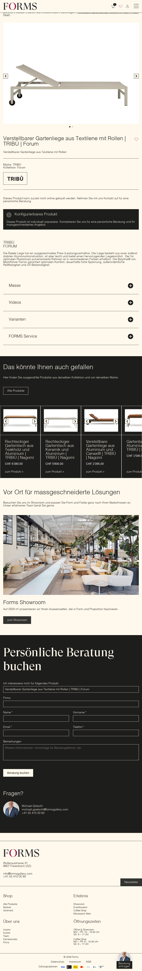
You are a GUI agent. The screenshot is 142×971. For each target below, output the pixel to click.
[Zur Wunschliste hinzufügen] (136, 139)
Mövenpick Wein (82, 914)
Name (8, 712)
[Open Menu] (136, 6)
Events (6, 933)
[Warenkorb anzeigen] (113, 6)
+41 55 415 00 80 (33, 813)
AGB (88, 962)
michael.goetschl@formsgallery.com (45, 809)
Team (6, 936)
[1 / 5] (101, 420)
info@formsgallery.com (17, 873)
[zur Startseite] (20, 6)
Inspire (6, 930)
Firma (6, 698)
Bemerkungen (12, 741)
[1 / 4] (20, 420)
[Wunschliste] (120, 6)
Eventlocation (80, 907)
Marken (7, 907)
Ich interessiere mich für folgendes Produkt (30, 683)
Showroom (79, 904)
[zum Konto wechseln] (127, 6)
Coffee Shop (79, 910)
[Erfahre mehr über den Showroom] (17, 620)
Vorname (79, 712)
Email (7, 727)
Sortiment (8, 910)
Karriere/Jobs (10, 939)
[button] (136, 76)
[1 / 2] (71, 73)
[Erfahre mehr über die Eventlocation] (131, 882)
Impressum (75, 962)
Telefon (78, 727)
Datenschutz (57, 962)
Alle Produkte (10, 904)
